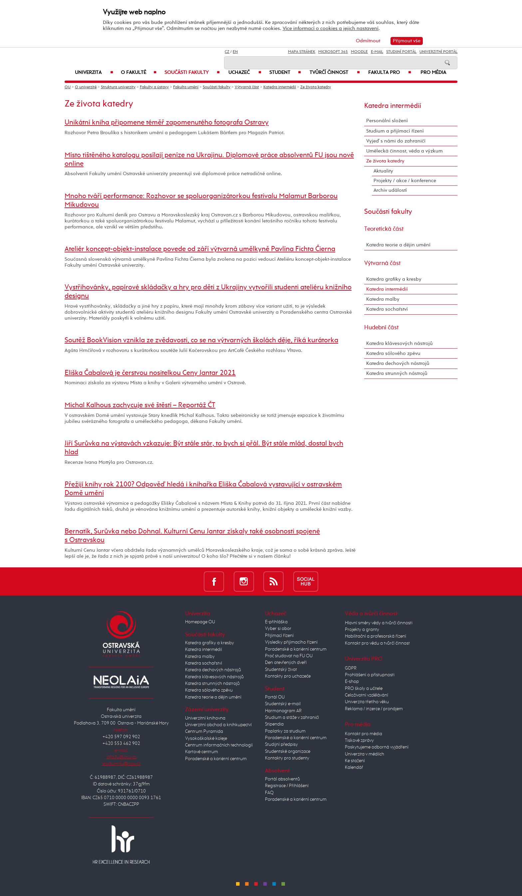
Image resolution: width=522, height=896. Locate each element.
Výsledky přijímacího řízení (291, 642)
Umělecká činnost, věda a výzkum (404, 151)
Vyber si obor (278, 628)
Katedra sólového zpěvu (393, 353)
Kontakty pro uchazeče (288, 676)
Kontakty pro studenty (287, 758)
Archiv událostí (390, 190)
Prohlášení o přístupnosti (369, 675)
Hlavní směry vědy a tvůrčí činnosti (378, 623)
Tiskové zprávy (359, 740)
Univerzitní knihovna (205, 718)
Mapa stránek (301, 52)
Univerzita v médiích (364, 754)
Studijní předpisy (281, 744)
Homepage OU (200, 622)
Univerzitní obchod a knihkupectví (218, 725)
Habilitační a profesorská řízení (375, 636)
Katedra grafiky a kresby (393, 279)
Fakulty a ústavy (154, 87)
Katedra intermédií (279, 87)
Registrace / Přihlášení (287, 785)
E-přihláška (276, 622)
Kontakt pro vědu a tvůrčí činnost (377, 643)
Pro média (433, 72)
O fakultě (139, 72)
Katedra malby (382, 299)
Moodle (359, 52)
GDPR (351, 668)
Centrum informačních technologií (219, 745)
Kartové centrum (201, 751)
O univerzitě (86, 87)
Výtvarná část (247, 87)
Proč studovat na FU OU (289, 656)
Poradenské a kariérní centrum (216, 758)
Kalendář (354, 767)
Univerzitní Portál (438, 52)
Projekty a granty (362, 629)
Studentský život (281, 669)
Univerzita (94, 72)
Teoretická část (383, 229)
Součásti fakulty (192, 72)
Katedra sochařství (387, 309)
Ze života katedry (315, 87)
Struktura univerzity (118, 87)
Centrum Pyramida (204, 731)
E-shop (352, 681)
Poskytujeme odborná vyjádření (376, 747)
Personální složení (387, 120)
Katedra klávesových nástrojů (399, 343)
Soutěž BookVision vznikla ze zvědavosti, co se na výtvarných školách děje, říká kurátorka (201, 340)
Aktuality (383, 170)
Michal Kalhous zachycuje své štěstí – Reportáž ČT (140, 405)
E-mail (377, 52)
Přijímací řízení (279, 635)
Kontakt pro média (363, 734)
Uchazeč (244, 72)
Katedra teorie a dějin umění (398, 244)
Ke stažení (355, 760)
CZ (227, 52)
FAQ (269, 792)
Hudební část (381, 328)
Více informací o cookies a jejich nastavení (331, 28)
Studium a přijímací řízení (395, 131)
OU (68, 87)
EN (235, 52)
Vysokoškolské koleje (206, 738)
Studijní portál (401, 52)
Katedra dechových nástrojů (397, 363)
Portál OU (275, 697)
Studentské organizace (287, 751)
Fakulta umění (185, 87)
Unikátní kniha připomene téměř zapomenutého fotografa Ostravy (167, 122)
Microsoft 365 (333, 52)
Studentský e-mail (283, 704)
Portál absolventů (282, 779)
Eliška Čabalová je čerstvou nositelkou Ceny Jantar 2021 (150, 373)
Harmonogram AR (283, 711)
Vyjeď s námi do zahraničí (395, 141)
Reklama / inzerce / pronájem (374, 709)
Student (285, 72)
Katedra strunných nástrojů (396, 373)
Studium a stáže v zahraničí (292, 717)
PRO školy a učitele (364, 688)
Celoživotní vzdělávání (366, 695)
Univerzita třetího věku (367, 702)
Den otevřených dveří (286, 662)
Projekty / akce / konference (405, 180)
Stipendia (274, 724)
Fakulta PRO (389, 72)
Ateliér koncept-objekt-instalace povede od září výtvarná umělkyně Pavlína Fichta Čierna (200, 249)
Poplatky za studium (285, 731)
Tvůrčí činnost (335, 72)
